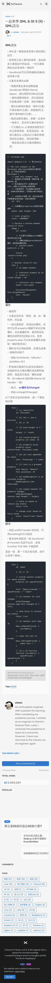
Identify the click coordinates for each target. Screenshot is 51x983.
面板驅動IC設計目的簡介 (36, 853)
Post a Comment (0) (25, 763)
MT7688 (31, 889)
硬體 (34, 879)
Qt (13, 16)
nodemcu (38, 930)
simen (18, 702)
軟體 (14, 686)
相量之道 (33, 894)
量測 (23, 915)
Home (7, 16)
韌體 (18, 889)
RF (6, 894)
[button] (3, 3)
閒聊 (8, 879)
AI (6, 900)
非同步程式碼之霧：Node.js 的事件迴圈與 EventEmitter (35, 838)
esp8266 (23, 930)
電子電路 (23, 884)
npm (27, 900)
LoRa (20, 910)
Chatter (8, 920)
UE (32, 910)
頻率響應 (25, 905)
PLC (31, 920)
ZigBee (8, 930)
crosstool (9, 915)
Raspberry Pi (11, 925)
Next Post (43, 770)
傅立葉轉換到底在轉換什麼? (23, 826)
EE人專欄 (9, 905)
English (40, 905)
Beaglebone (38, 915)
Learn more (20, 971)
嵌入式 (18, 894)
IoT (7, 889)
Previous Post (9, 770)
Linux (8, 910)
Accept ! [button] (9, 977)
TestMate (38, 925)
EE (20, 920)
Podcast (39, 884)
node (8, 884)
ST (25, 925)
